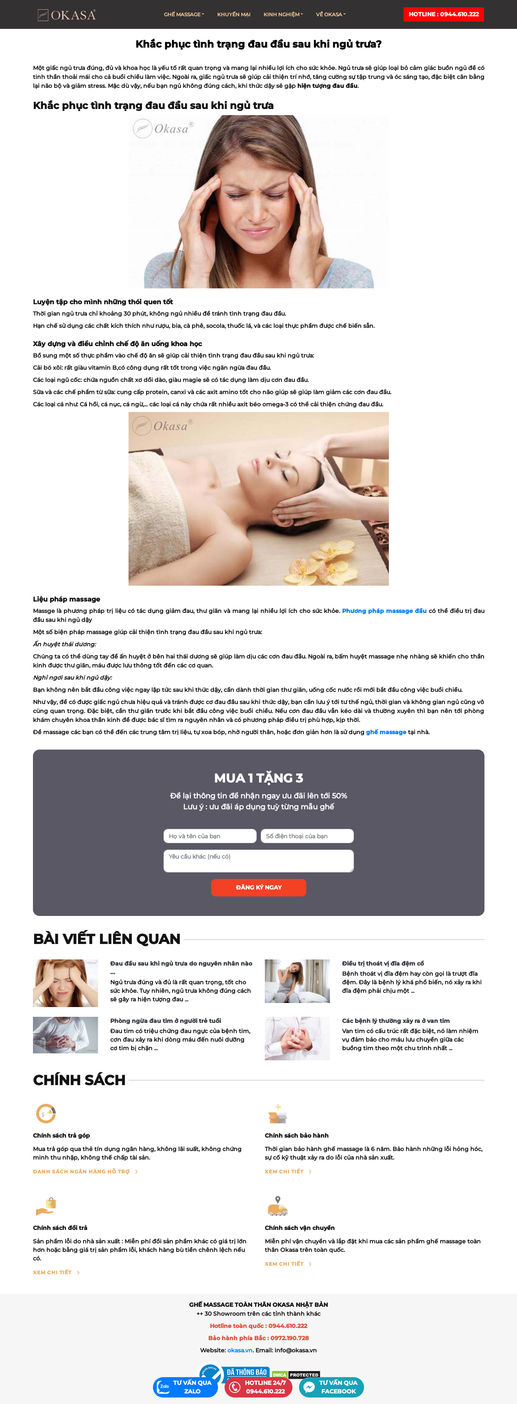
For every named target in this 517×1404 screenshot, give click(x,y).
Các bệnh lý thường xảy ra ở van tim (396, 1021)
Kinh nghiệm (283, 14)
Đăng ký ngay (258, 887)
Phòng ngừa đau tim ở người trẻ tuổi (165, 1021)
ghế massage (386, 732)
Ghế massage (184, 14)
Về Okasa (331, 14)
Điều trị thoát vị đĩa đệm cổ (383, 963)
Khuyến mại (234, 14)
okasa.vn (240, 1350)
